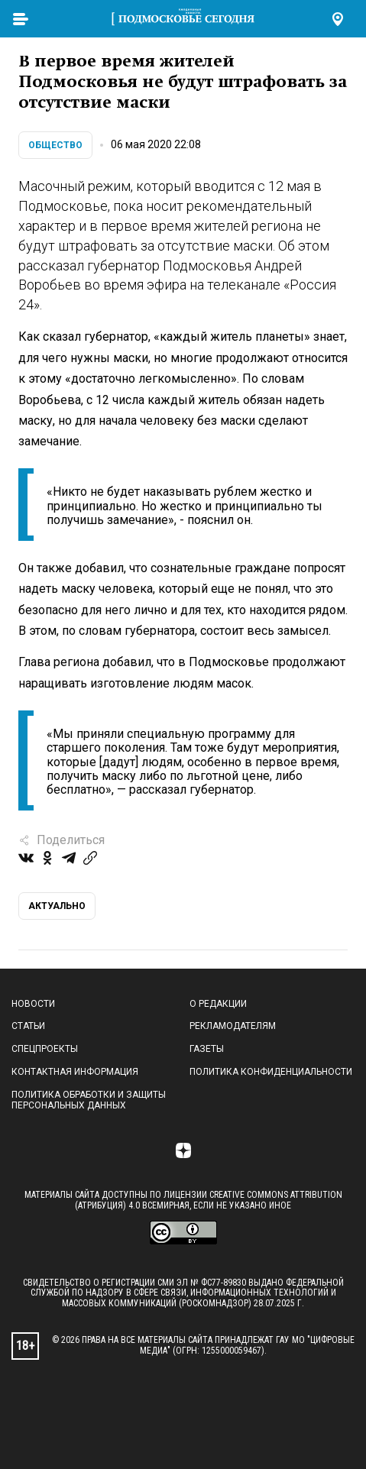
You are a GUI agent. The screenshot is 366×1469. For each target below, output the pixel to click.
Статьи (28, 1026)
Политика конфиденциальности (270, 1071)
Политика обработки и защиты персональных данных (88, 1100)
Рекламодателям (232, 1026)
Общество (55, 145)
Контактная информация (74, 1071)
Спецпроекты (44, 1049)
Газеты (206, 1049)
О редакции (218, 1003)
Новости (33, 1003)
